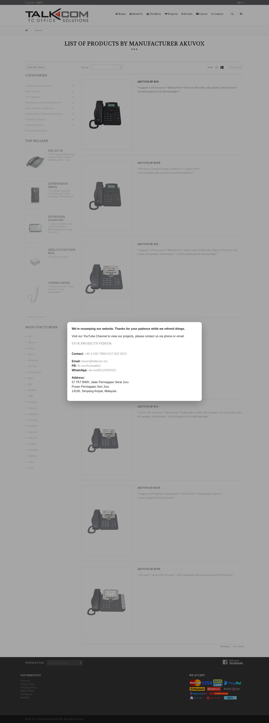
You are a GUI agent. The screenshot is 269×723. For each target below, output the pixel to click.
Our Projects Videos (92, 343)
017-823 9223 (117, 353)
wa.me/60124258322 (102, 370)
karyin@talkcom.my (94, 361)
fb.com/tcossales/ (89, 365)
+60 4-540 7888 (95, 353)
